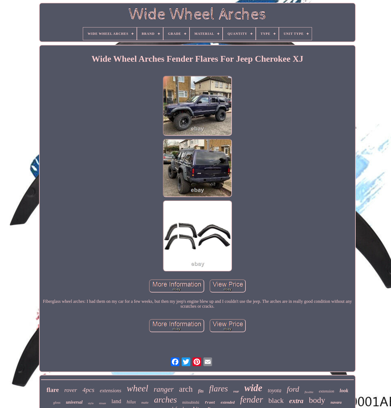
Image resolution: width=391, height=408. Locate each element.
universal (74, 402)
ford (293, 389)
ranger (164, 389)
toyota (274, 390)
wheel (137, 388)
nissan (102, 403)
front (210, 403)
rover (70, 390)
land (116, 401)
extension (326, 391)
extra (296, 400)
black (276, 400)
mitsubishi (190, 402)
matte (145, 402)
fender (251, 399)
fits (200, 391)
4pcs (88, 389)
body (317, 399)
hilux (131, 401)
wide (253, 388)
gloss (57, 402)
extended (228, 402)
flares (218, 388)
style (91, 403)
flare (52, 390)
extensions (110, 390)
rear (236, 391)
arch (186, 389)
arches (165, 399)
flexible (309, 392)
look (344, 390)
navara (336, 402)
